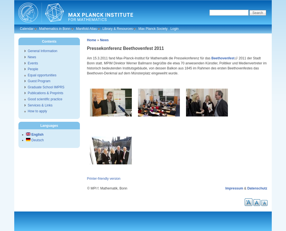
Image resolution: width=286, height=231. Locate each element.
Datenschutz (257, 188)
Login (174, 29)
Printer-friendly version (103, 179)
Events (33, 63)
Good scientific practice (45, 99)
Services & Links (40, 105)
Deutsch (35, 140)
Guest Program (39, 81)
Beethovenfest (223, 58)
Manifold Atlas (86, 29)
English (35, 135)
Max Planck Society (153, 29)
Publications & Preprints (45, 93)
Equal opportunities (42, 75)
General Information (42, 51)
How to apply (37, 111)
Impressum (234, 188)
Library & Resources (118, 29)
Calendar (27, 29)
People (33, 69)
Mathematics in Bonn (54, 29)
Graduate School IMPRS (46, 87)
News (104, 40)
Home (91, 40)
